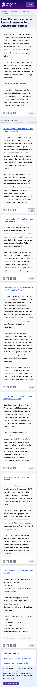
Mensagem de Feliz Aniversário (16, 663)
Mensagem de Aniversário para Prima (18, 659)
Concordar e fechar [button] (10, 683)
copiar (32, 113)
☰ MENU (30, 4)
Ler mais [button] (13, 678)
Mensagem (14, 11)
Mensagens (4, 11)
